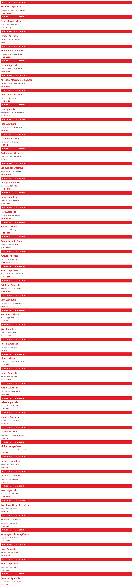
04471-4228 (5, 160)
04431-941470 (6, 174)
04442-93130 (5, 101)
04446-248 (4, 467)
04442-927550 (6, 28)
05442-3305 (5, 365)
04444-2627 (5, 394)
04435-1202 (5, 453)
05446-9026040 (6, 291)
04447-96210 (5, 541)
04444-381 (4, 321)
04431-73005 (5, 116)
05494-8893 (5, 570)
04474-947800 (6, 379)
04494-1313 (5, 350)
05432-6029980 (6, 218)
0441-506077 (5, 277)
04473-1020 (5, 526)
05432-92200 (5, 57)
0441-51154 (5, 423)
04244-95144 (5, 72)
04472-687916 (6, 335)
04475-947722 (6, 13)
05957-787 (4, 145)
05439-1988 (5, 438)
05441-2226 (5, 42)
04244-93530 (5, 262)
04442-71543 (5, 189)
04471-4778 (5, 306)
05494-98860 (5, 497)
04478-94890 (5, 233)
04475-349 (4, 482)
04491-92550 (5, 204)
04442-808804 (6, 248)
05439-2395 (5, 511)
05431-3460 (5, 130)
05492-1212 (5, 409)
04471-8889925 (6, 86)
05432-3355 (5, 585)
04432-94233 (5, 555)
